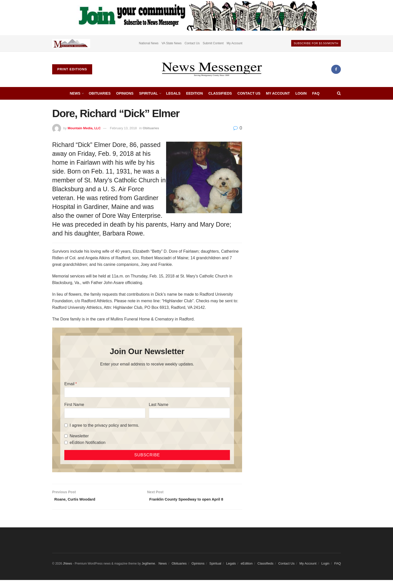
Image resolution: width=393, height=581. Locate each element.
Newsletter (79, 436)
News (75, 93)
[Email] (147, 392)
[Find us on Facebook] (336, 69)
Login (300, 93)
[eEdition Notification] (66, 442)
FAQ (316, 93)
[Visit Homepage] (211, 69)
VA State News (172, 43)
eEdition (194, 93)
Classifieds (220, 93)
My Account (234, 43)
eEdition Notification (87, 442)
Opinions (124, 93)
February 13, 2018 (123, 128)
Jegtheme (148, 565)
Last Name (158, 404)
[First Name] (104, 413)
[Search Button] (339, 93)
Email (69, 384)
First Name (74, 404)
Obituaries (99, 93)
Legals (173, 93)
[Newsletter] (66, 436)
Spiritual (148, 93)
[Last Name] (189, 413)
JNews (67, 565)
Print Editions (72, 69)
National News (149, 43)
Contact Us (192, 43)
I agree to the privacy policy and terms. (104, 425)
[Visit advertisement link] (71, 43)
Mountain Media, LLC (84, 128)
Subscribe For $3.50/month (316, 43)
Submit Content (213, 43)
